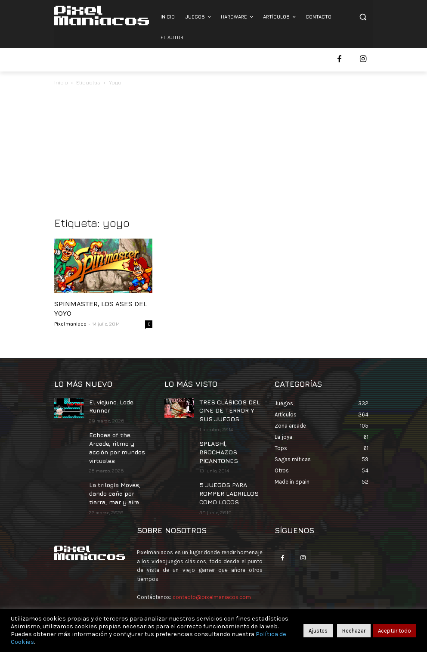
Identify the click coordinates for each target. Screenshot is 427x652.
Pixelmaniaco (70, 323)
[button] (363, 17)
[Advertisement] (213, 152)
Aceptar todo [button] (394, 630)
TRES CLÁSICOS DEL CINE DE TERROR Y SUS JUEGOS (228, 408)
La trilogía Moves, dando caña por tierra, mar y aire (119, 475)
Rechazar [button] (353, 630)
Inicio (61, 82)
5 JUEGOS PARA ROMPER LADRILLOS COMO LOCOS (224, 476)
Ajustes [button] (318, 630)
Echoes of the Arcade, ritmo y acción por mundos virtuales (118, 437)
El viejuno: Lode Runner (120, 401)
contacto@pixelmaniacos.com (212, 578)
